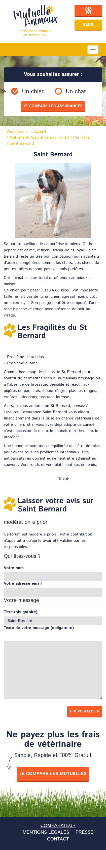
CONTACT (58, 839)
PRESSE (84, 832)
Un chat (76, 92)
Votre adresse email (23, 583)
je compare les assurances (53, 106)
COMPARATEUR (58, 825)
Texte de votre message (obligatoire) (39, 628)
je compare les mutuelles (52, 774)
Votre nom (14, 568)
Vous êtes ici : (26, 132)
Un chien (33, 92)
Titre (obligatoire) (20, 612)
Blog (88, 24)
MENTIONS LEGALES (46, 832)
